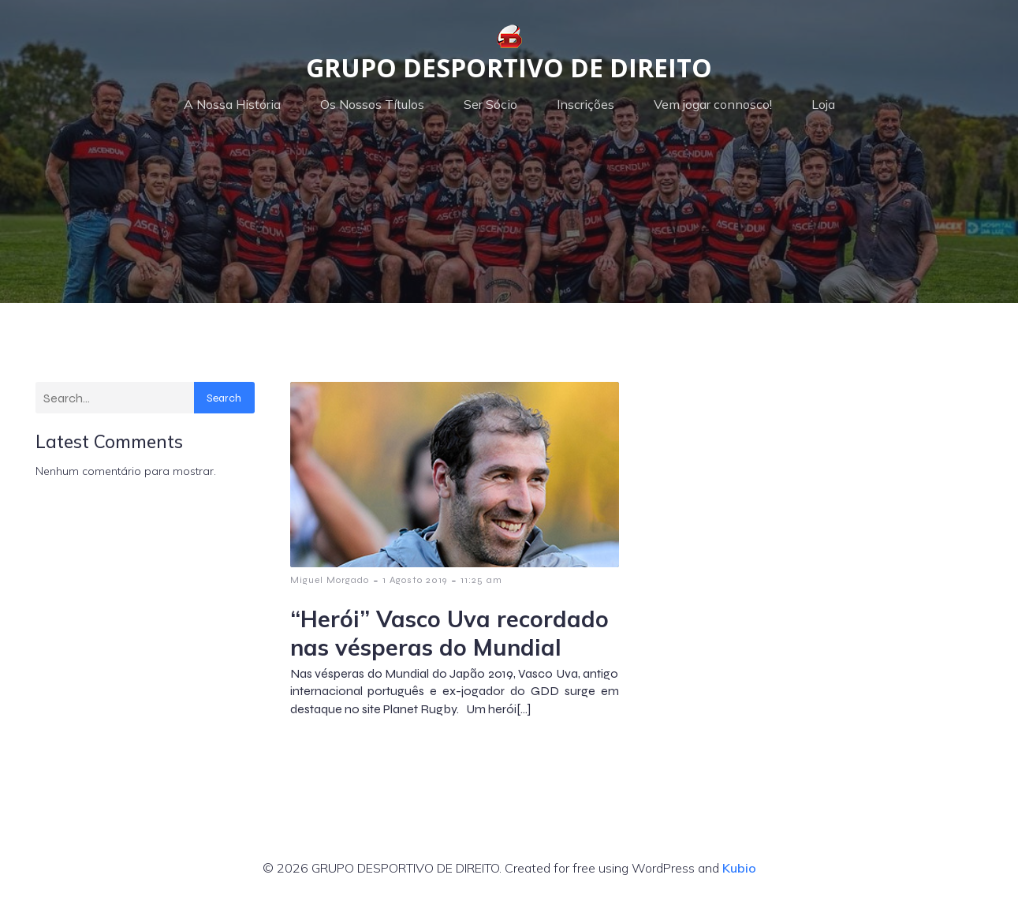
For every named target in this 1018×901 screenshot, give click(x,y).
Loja (823, 104)
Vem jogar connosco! (713, 104)
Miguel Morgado (329, 579)
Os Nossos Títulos (372, 104)
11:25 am (481, 579)
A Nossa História (232, 104)
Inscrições (585, 104)
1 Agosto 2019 (414, 579)
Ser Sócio (490, 104)
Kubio (739, 868)
